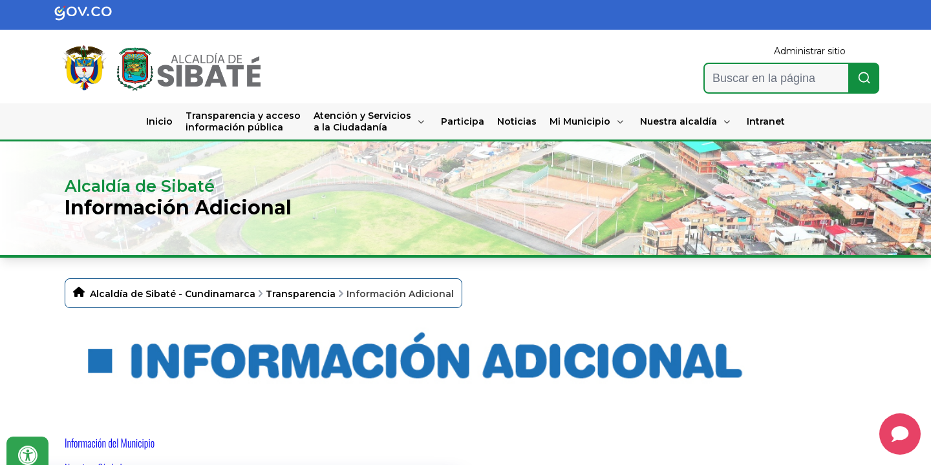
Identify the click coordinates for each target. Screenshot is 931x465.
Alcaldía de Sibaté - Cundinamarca (172, 294)
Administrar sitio (810, 51)
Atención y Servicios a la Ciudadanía (362, 121)
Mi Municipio (580, 121)
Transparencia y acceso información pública (243, 121)
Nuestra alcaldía (678, 121)
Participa (462, 121)
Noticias (517, 121)
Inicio (159, 121)
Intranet (766, 121)
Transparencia (301, 294)
